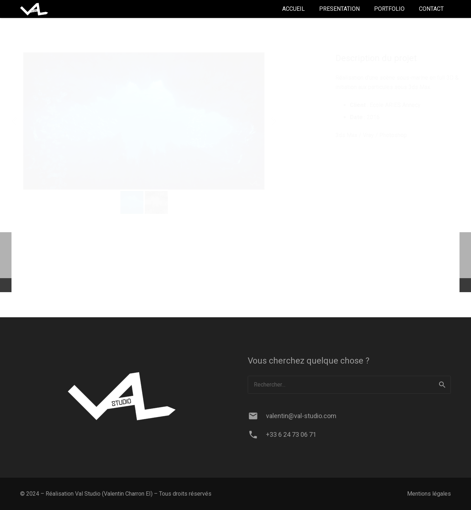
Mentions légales (429, 493)
